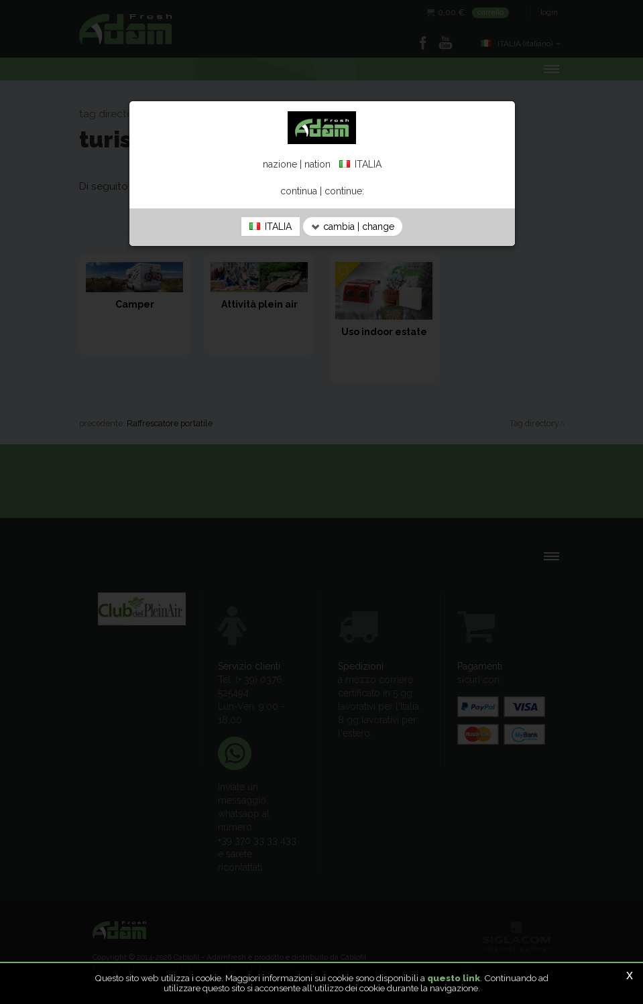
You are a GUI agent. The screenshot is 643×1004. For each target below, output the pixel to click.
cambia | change (352, 226)
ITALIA (270, 226)
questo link (453, 977)
